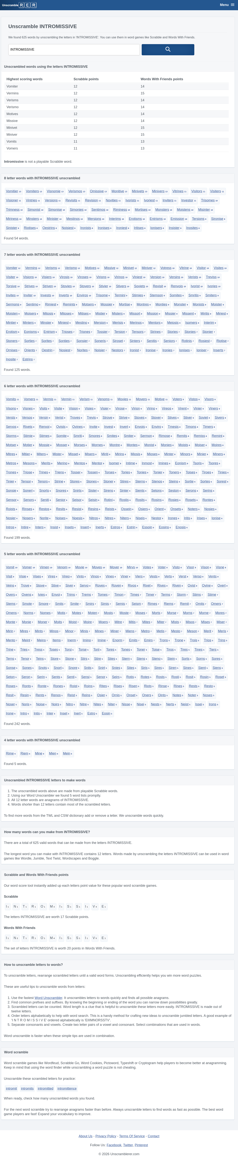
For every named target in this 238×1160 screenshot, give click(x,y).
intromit (11, 1088)
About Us (85, 1136)
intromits (27, 1088)
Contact (153, 1136)
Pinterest (141, 1145)
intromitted (45, 1088)
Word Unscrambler (48, 998)
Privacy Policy (105, 1136)
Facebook (114, 1145)
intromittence (67, 1088)
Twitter (128, 1145)
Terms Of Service (132, 1136)
